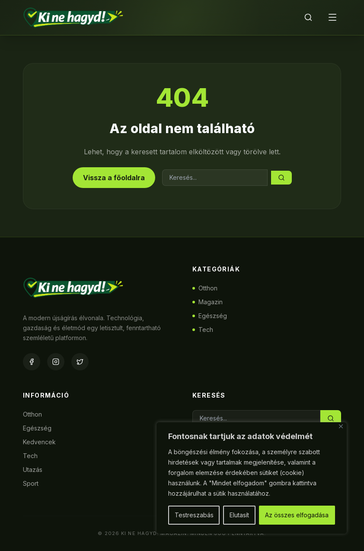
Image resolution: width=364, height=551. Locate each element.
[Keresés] (308, 17)
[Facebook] (31, 361)
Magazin (207, 302)
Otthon (204, 288)
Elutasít (239, 515)
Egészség (209, 315)
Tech (202, 329)
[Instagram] (55, 361)
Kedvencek (39, 442)
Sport (30, 483)
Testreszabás (194, 515)
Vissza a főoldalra (114, 177)
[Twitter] (80, 361)
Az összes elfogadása (297, 515)
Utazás (32, 469)
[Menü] (332, 17)
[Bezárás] (341, 426)
